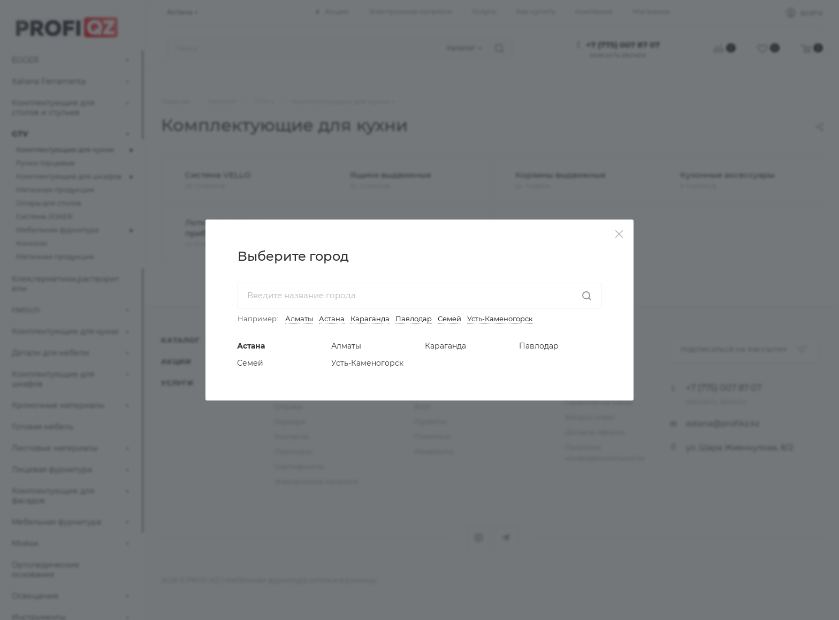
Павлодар (413, 318)
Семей (449, 318)
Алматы (299, 318)
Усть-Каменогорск (500, 318)
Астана (332, 318)
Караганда (370, 318)
